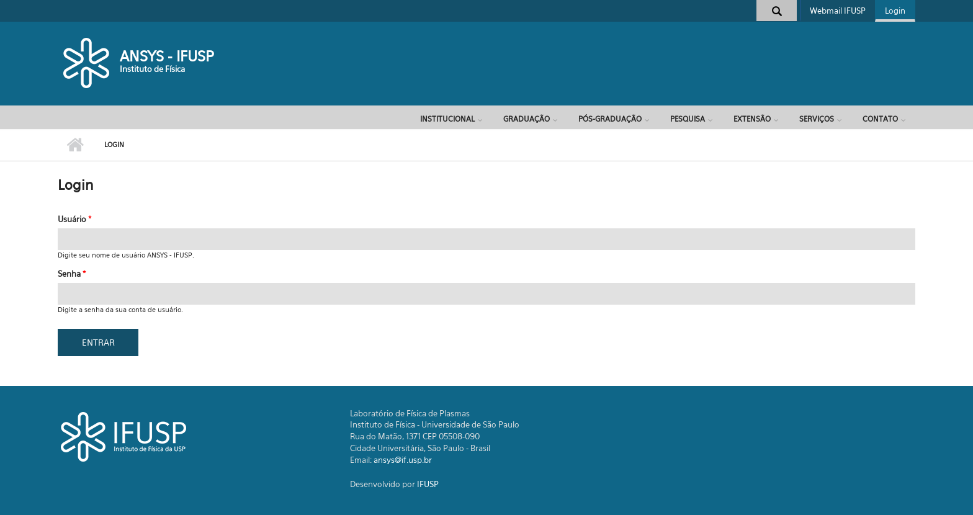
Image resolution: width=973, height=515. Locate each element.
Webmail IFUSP (838, 11)
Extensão (752, 118)
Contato (880, 118)
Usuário (74, 219)
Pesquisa (687, 118)
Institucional (447, 118)
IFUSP (428, 484)
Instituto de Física (152, 69)
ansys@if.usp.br (403, 460)
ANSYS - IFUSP (167, 56)
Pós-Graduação (610, 118)
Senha (72, 274)
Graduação (526, 118)
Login (895, 11)
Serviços (816, 118)
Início (75, 145)
